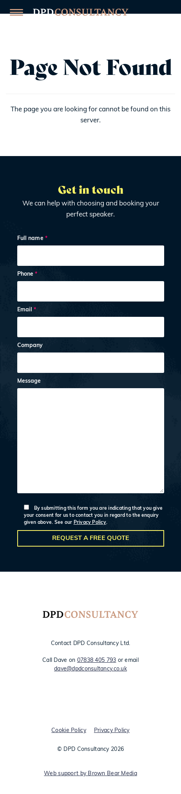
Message (90, 438)
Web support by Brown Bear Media (90, 774)
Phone (90, 287)
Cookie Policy (68, 731)
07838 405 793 (96, 660)
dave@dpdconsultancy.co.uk (90, 669)
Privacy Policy (90, 522)
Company (90, 359)
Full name (90, 252)
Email (90, 323)
